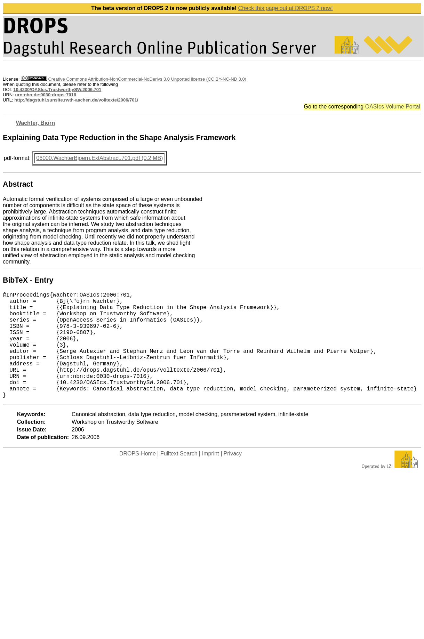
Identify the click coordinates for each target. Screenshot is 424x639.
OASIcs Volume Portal (392, 107)
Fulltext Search (179, 477)
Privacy (233, 477)
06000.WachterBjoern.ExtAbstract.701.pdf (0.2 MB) (99, 158)
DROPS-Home (137, 477)
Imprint (210, 477)
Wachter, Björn (35, 123)
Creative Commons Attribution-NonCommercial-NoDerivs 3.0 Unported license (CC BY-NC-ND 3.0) (133, 79)
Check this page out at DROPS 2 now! (285, 8)
